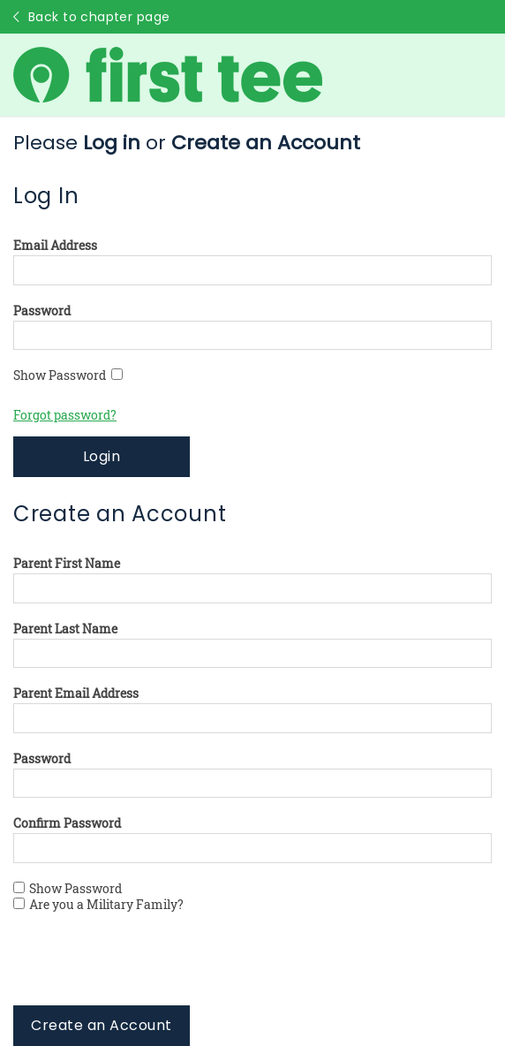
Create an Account (101, 1025)
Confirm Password (67, 823)
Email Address (55, 246)
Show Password (68, 375)
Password (42, 311)
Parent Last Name (65, 629)
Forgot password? (65, 414)
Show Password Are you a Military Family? (98, 897)
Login (101, 456)
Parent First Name (66, 564)
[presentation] (147, 970)
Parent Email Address (76, 693)
